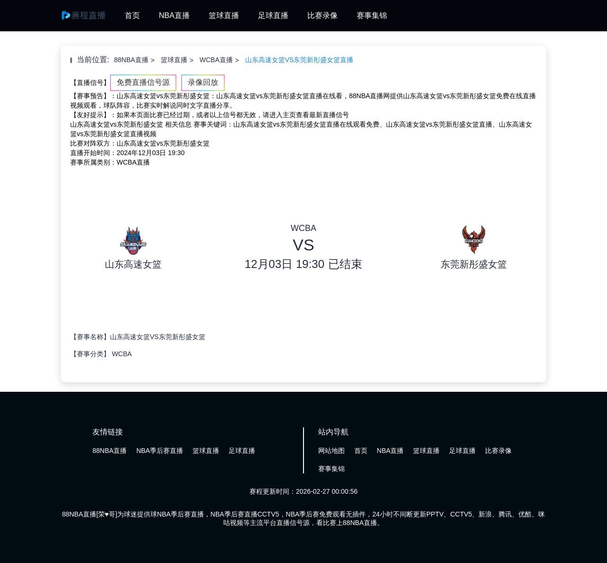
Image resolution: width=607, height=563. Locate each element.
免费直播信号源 (143, 82)
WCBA (122, 354)
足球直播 (273, 15)
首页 (132, 15)
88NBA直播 (131, 60)
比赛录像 (322, 15)
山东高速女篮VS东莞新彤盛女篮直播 (299, 60)
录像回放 (203, 82)
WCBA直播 (216, 60)
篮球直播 (224, 15)
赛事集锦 (372, 15)
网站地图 (331, 450)
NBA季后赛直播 (159, 450)
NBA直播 (174, 15)
